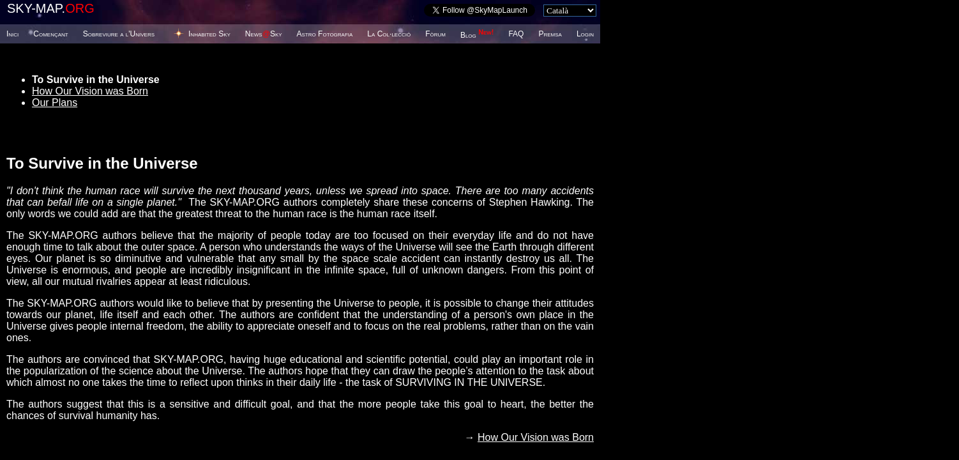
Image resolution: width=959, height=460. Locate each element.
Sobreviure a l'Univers (119, 33)
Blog (477, 35)
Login (585, 33)
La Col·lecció (389, 33)
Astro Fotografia (325, 33)
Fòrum (435, 33)
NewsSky (263, 33)
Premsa (549, 33)
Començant (50, 33)
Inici (12, 33)
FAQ (516, 33)
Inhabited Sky (209, 33)
